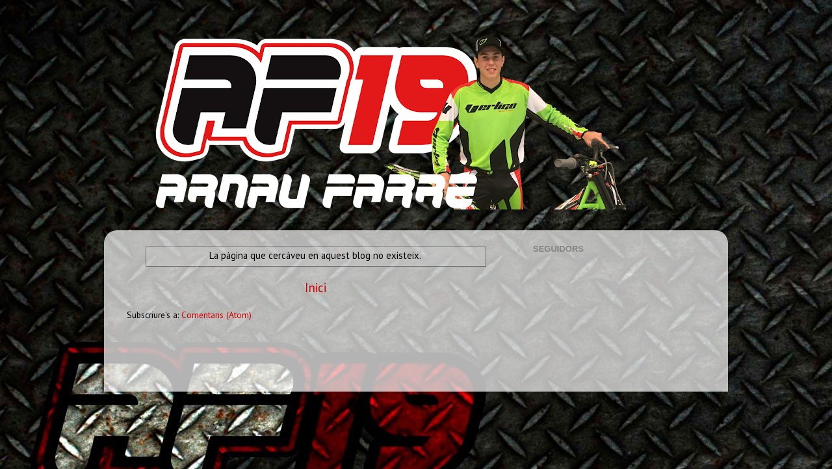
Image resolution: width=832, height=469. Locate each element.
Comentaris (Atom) (216, 315)
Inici (315, 287)
